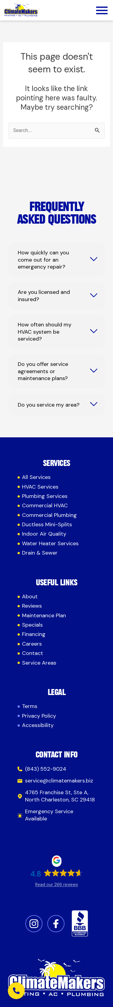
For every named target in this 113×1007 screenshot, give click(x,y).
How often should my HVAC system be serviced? (44, 331)
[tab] (56, 259)
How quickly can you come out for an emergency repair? (43, 259)
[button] (102, 11)
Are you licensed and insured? (44, 296)
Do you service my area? (49, 404)
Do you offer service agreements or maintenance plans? (43, 371)
